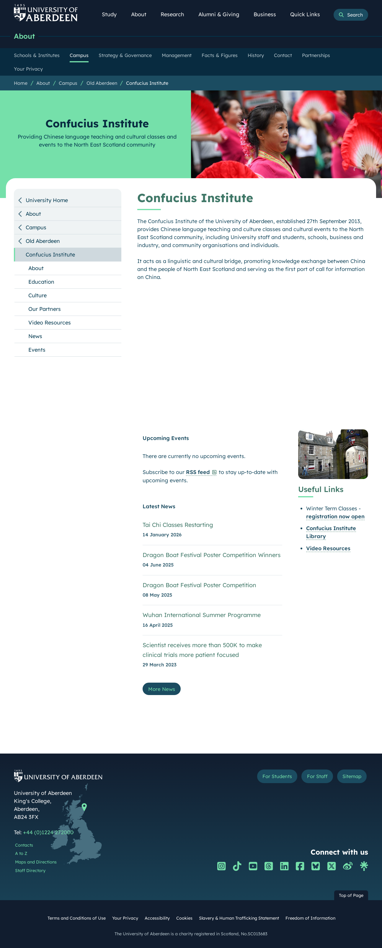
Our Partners (44, 309)
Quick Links (308, 14)
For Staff (312, 778)
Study (112, 14)
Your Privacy (125, 919)
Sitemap (350, 778)
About (142, 14)
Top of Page (351, 896)
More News (162, 689)
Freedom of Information (310, 919)
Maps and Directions (36, 863)
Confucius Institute (147, 83)
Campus (68, 83)
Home (20, 83)
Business (268, 14)
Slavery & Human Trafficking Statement (239, 919)
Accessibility (157, 919)
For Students (268, 778)
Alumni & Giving (222, 14)
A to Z (21, 854)
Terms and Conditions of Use (77, 919)
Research (176, 14)
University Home (47, 200)
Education (41, 282)
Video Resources (328, 548)
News (35, 336)
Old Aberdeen (101, 83)
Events (36, 350)
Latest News (159, 506)
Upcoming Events (166, 438)
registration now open (335, 516)
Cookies (184, 919)
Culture (37, 295)
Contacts (24, 846)
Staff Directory (30, 871)
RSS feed (198, 472)
